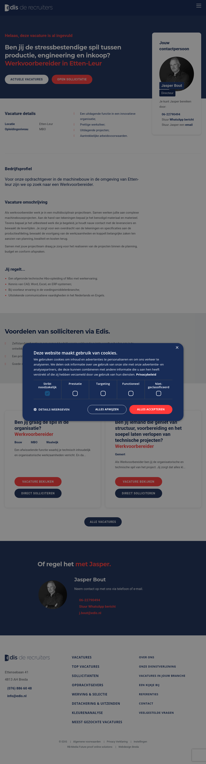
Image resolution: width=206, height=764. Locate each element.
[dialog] (103, 382)
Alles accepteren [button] (151, 409)
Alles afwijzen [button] (106, 409)
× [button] (176, 347)
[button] (52, 409)
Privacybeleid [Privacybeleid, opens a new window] (146, 374)
